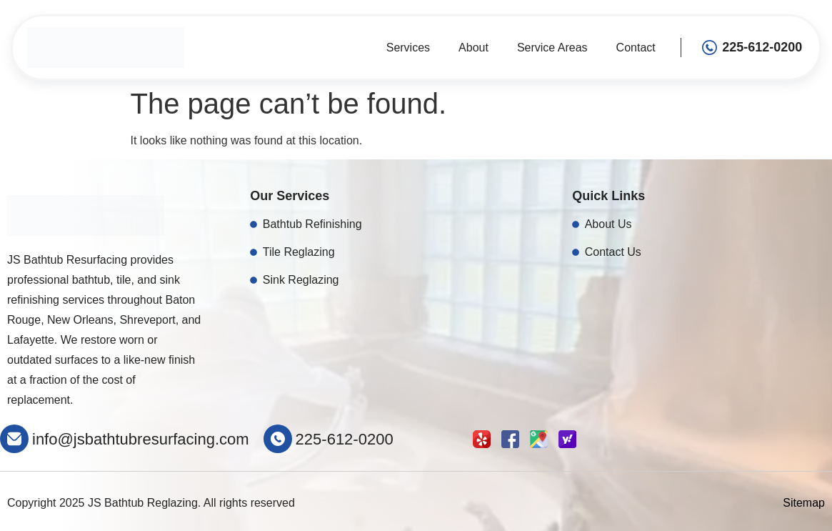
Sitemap (804, 503)
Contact (636, 47)
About (473, 47)
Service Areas (552, 47)
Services (408, 47)
